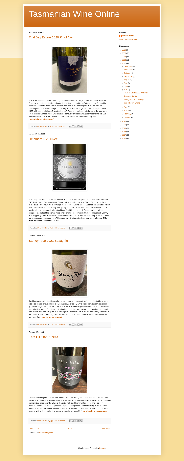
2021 (124, 122)
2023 (124, 60)
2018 (124, 132)
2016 (124, 138)
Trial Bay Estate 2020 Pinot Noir (51, 37)
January (127, 117)
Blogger (102, 448)
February (127, 114)
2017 (124, 135)
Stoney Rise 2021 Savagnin (48, 240)
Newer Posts (34, 429)
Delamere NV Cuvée (43, 139)
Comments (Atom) (46, 433)
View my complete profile (128, 40)
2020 (124, 125)
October (127, 73)
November (128, 70)
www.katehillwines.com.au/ (95, 411)
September (128, 76)
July (126, 83)
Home (70, 429)
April (126, 107)
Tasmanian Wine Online (74, 14)
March (126, 111)
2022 (124, 63)
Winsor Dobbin (128, 36)
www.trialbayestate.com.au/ (41, 119)
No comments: (60, 126)
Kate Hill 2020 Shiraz (43, 337)
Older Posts (105, 429)
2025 (124, 53)
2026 (124, 50)
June (126, 87)
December (128, 66)
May (126, 90)
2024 (124, 57)
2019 (124, 128)
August (127, 80)
